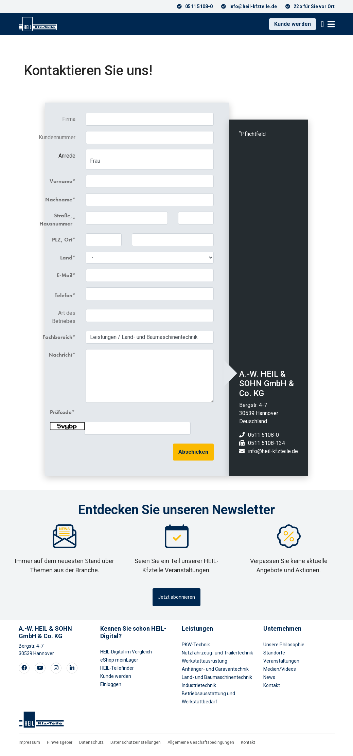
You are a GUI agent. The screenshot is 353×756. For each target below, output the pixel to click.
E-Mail (64, 275)
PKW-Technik (196, 644)
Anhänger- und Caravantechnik (215, 669)
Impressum (29, 742)
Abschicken (193, 452)
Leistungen (197, 628)
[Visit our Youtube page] (40, 668)
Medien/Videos (279, 669)
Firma (68, 119)
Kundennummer (62, 137)
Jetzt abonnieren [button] (176, 597)
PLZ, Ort (62, 239)
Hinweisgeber (59, 742)
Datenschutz (91, 742)
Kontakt (271, 685)
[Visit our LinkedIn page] (72, 668)
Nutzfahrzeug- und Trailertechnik (217, 652)
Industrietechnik (199, 685)
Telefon (63, 295)
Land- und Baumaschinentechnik (217, 677)
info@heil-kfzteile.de (273, 451)
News (269, 677)
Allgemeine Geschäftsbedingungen (200, 742)
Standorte (274, 652)
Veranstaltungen (281, 661)
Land (66, 257)
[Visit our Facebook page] (24, 668)
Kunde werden (292, 24)
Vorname (61, 181)
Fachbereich (61, 337)
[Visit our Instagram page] (56, 668)
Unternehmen (282, 628)
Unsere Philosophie (283, 644)
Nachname (61, 199)
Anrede (66, 155)
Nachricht (61, 354)
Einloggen (110, 684)
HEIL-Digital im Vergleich (126, 651)
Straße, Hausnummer (61, 219)
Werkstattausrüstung (204, 661)
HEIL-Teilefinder (117, 668)
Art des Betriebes (63, 317)
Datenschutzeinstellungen (135, 742)
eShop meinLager (119, 660)
